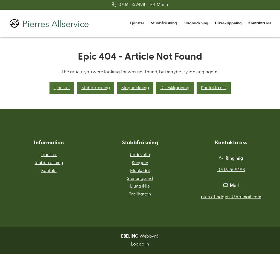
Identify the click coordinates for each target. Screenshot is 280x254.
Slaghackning (195, 23)
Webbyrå (140, 236)
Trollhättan (140, 194)
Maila (159, 5)
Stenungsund (140, 179)
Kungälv (140, 163)
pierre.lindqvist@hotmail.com (231, 197)
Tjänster (137, 23)
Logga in (140, 244)
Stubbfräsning (164, 23)
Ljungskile (140, 186)
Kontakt (49, 171)
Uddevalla (140, 155)
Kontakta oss (259, 23)
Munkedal (140, 171)
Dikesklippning (228, 23)
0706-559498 (128, 5)
